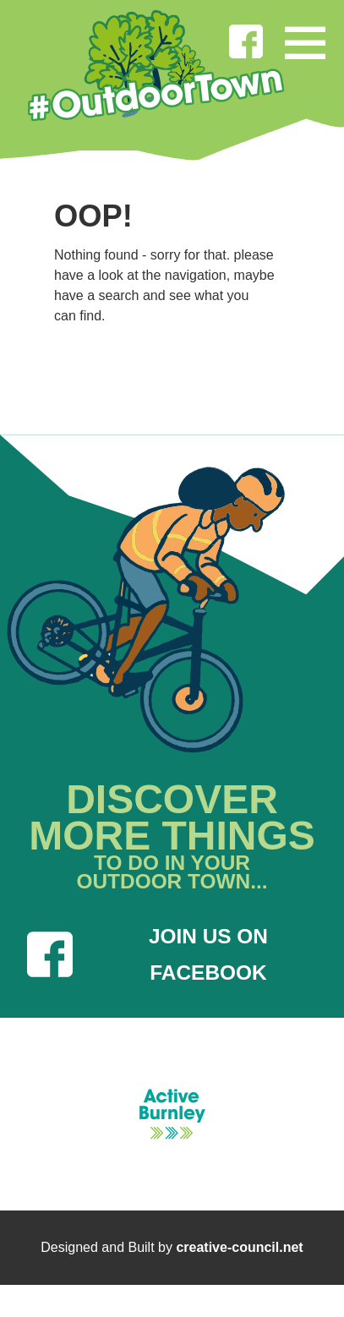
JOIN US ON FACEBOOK (147, 954)
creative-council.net (239, 1247)
